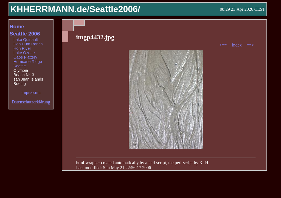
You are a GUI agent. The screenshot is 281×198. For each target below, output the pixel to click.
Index (237, 45)
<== (223, 45)
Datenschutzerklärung (31, 102)
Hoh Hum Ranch (28, 44)
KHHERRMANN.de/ (49, 9)
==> (250, 45)
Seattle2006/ (114, 9)
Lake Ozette (24, 53)
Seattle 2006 (25, 34)
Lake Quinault (25, 39)
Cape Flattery (25, 57)
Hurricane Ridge (27, 61)
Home (17, 26)
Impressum (31, 92)
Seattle (19, 66)
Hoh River (22, 48)
